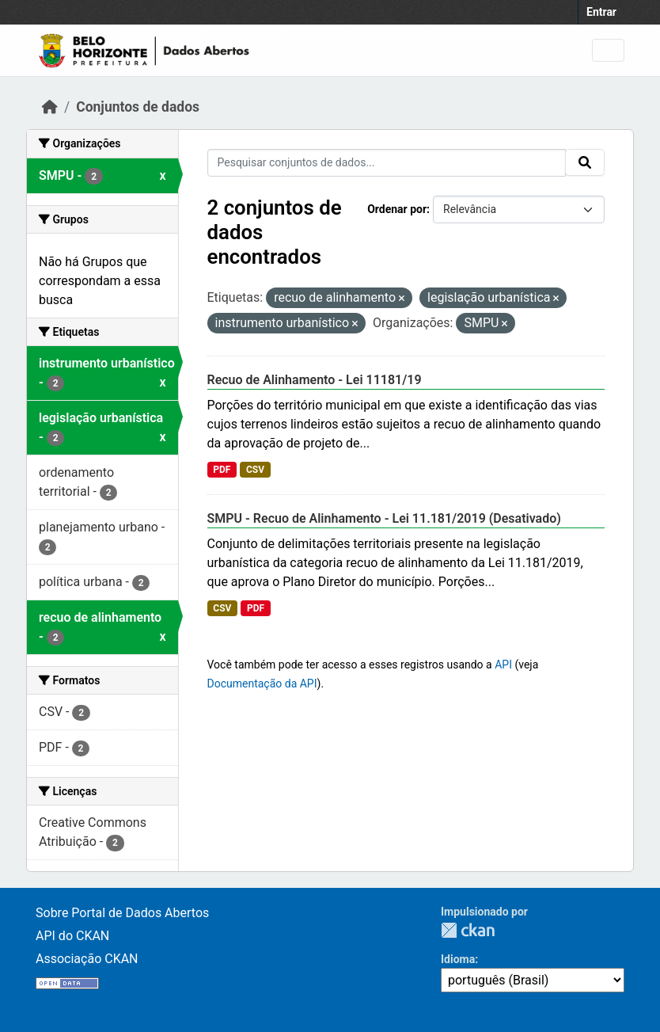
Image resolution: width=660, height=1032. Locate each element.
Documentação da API (262, 683)
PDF (221, 469)
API (503, 664)
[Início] (50, 107)
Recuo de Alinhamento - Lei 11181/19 (314, 379)
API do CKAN (72, 935)
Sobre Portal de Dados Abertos (122, 912)
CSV (255, 469)
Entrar (601, 12)
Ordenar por (397, 209)
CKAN (468, 930)
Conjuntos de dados (137, 107)
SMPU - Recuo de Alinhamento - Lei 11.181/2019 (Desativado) (384, 518)
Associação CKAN (87, 958)
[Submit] (585, 162)
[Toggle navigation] (608, 50)
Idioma (458, 959)
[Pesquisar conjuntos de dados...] (387, 163)
